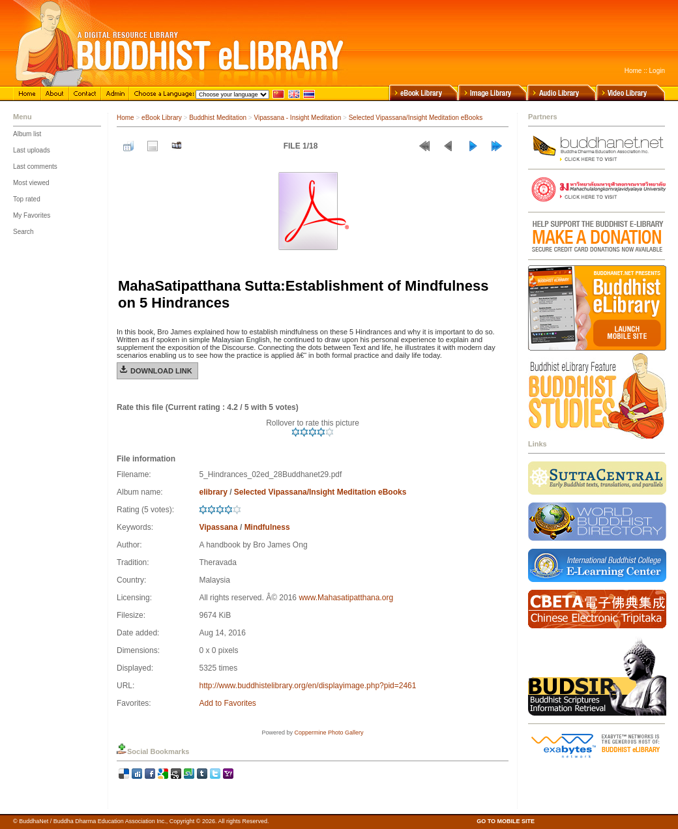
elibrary (213, 492)
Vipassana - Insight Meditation (297, 117)
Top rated (26, 199)
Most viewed (31, 182)
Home (633, 70)
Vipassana (218, 527)
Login (657, 70)
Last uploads (31, 150)
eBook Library (161, 117)
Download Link (161, 371)
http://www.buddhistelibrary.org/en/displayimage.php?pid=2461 (307, 685)
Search (23, 231)
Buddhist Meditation (217, 117)
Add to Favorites (227, 703)
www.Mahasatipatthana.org (346, 597)
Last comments (35, 166)
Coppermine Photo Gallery (328, 732)
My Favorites (31, 215)
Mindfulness (267, 527)
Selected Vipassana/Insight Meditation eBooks (416, 117)
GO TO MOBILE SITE (506, 821)
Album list (27, 134)
